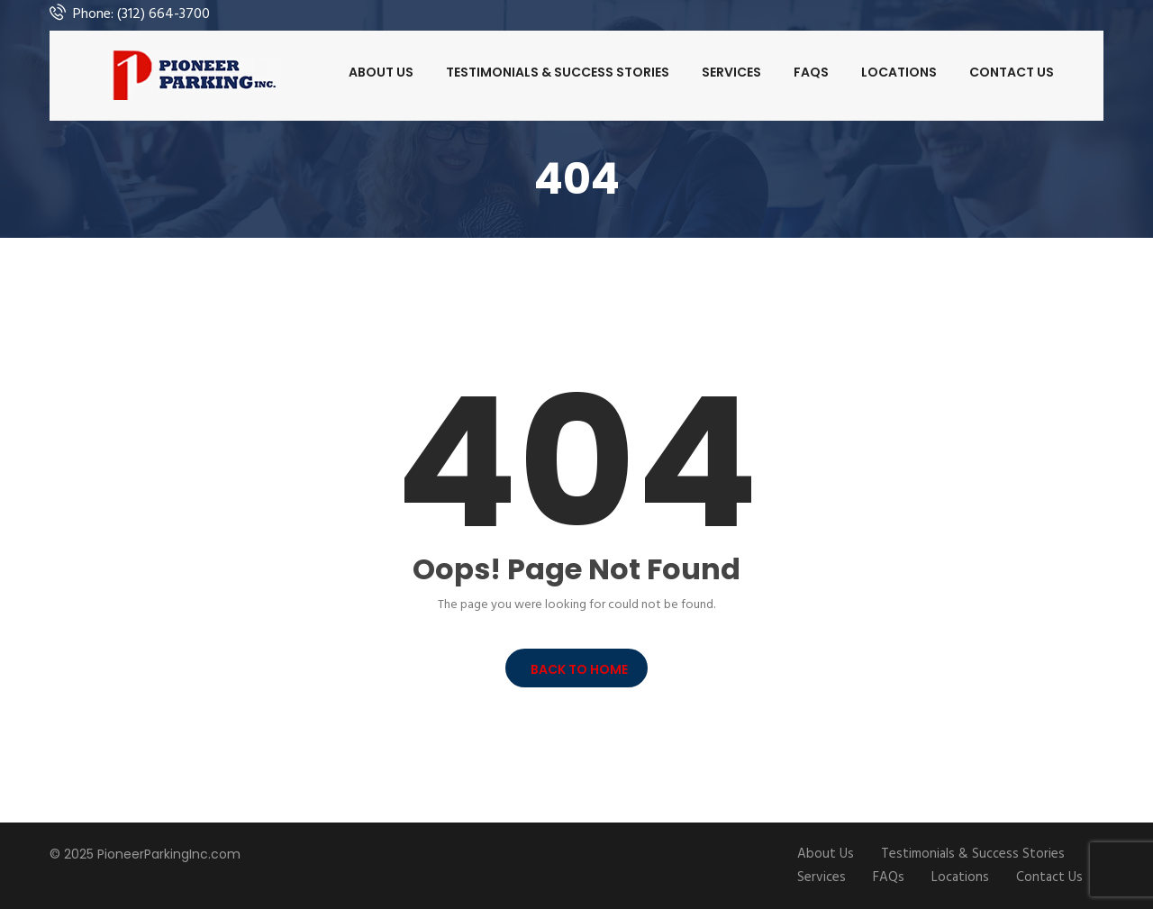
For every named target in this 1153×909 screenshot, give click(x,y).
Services (731, 72)
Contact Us (1011, 72)
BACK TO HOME (576, 669)
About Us (381, 72)
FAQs (811, 72)
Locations (899, 72)
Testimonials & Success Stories (557, 72)
